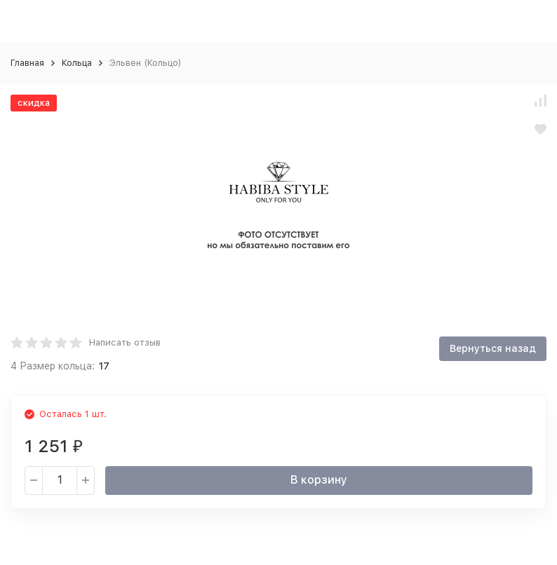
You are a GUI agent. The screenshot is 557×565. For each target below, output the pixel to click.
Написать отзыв (125, 342)
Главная (27, 62)
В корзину (318, 479)
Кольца (77, 62)
